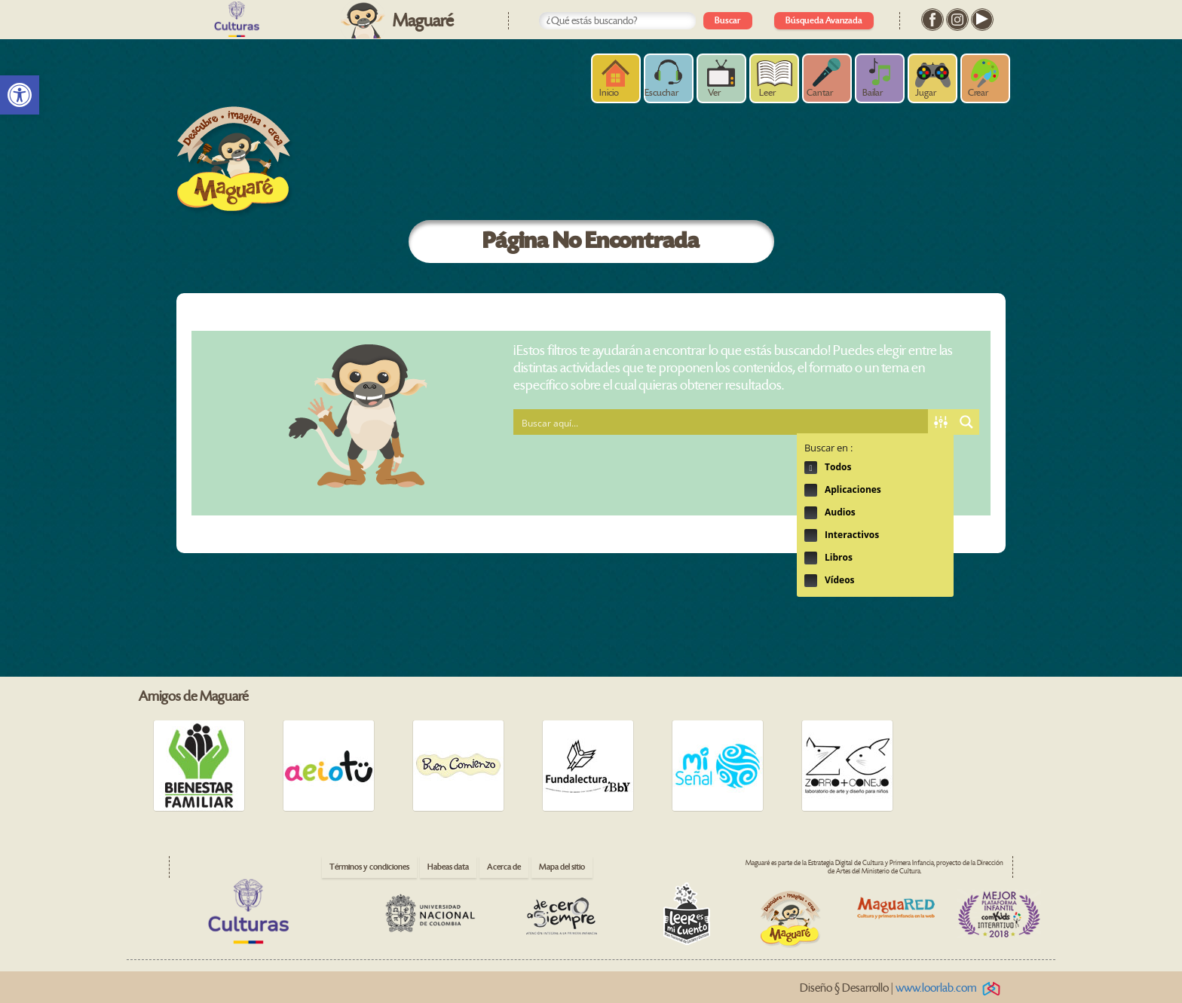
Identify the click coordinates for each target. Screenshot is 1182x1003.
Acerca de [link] (504, 867)
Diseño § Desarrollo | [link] (903, 988)
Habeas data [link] (448, 867)
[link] (19, 95)
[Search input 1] (721, 422)
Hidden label (810, 467)
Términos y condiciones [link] (369, 867)
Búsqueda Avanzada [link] (823, 20)
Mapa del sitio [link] (562, 867)
